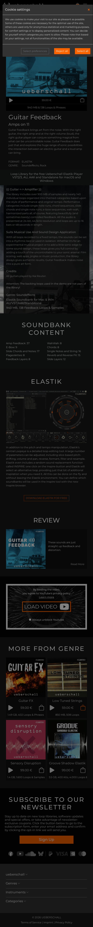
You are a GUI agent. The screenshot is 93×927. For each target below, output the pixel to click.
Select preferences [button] (35, 51)
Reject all (62, 51)
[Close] (89, 10)
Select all (82, 51)
